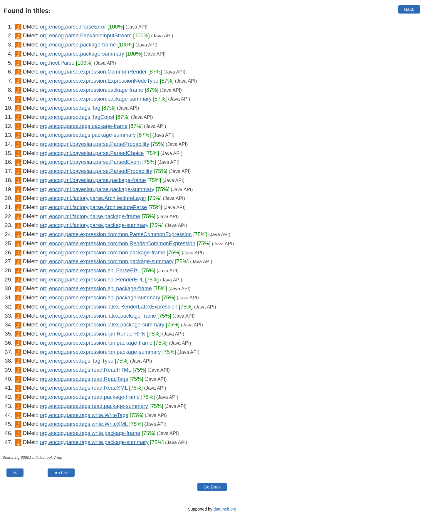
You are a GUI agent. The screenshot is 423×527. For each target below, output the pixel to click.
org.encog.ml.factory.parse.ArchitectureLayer (93, 198)
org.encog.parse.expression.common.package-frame (102, 252)
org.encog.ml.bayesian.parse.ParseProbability (94, 144)
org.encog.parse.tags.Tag (70, 108)
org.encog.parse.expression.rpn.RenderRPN (93, 334)
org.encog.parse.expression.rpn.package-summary (100, 352)
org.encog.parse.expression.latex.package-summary (102, 324)
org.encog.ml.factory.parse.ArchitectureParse (93, 207)
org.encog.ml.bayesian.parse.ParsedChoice (92, 153)
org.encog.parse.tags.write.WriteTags (84, 415)
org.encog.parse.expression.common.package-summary (107, 261)
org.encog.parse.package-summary (82, 54)
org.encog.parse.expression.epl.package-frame (96, 288)
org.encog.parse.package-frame (78, 44)
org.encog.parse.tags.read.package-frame (90, 397)
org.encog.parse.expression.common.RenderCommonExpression (117, 243)
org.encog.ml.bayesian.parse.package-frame (93, 180)
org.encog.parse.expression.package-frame (91, 90)
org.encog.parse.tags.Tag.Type (76, 361)
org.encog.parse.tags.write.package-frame (90, 433)
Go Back (212, 486)
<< (15, 472)
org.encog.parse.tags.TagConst (77, 117)
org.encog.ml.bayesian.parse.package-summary (97, 189)
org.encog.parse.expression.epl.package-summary (100, 297)
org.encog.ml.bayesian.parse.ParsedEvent (90, 162)
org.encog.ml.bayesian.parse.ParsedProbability (96, 171)
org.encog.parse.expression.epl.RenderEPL (92, 279)
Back (409, 9)
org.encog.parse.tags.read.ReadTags (84, 379)
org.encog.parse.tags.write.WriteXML (84, 424)
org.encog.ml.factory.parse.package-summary (94, 225)
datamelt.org (225, 509)
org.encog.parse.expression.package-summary (96, 99)
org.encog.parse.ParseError (73, 27)
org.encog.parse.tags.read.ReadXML (83, 388)
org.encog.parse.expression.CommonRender (93, 72)
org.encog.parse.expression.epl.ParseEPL (90, 270)
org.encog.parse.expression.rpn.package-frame (96, 343)
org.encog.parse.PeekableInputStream (86, 35)
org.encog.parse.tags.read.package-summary (94, 406)
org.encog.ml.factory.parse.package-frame (90, 216)
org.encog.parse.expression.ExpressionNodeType (99, 81)
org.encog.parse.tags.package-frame (83, 126)
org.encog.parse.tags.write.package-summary (94, 442)
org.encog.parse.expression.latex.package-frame (98, 316)
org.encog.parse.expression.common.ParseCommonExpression (116, 234)
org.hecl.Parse (57, 63)
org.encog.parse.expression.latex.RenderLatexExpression (108, 306)
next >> (60, 472)
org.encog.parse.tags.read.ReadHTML (85, 370)
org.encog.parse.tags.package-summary (88, 135)
